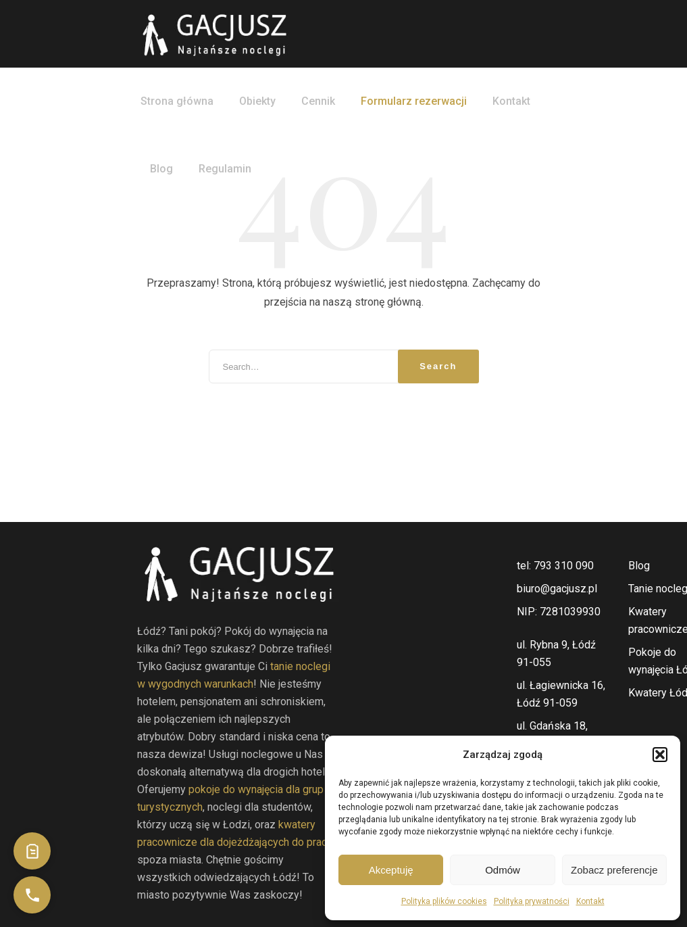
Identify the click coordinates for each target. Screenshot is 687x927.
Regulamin (225, 168)
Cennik (318, 101)
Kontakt (590, 901)
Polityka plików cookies (444, 901)
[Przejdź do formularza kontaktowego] (32, 851)
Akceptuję (391, 870)
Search (438, 366)
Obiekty (257, 101)
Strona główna (177, 101)
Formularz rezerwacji (414, 101)
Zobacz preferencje (614, 870)
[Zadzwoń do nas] (32, 894)
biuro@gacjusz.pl (557, 588)
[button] (660, 754)
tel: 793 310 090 (555, 565)
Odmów (502, 870)
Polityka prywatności (531, 901)
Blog (161, 168)
